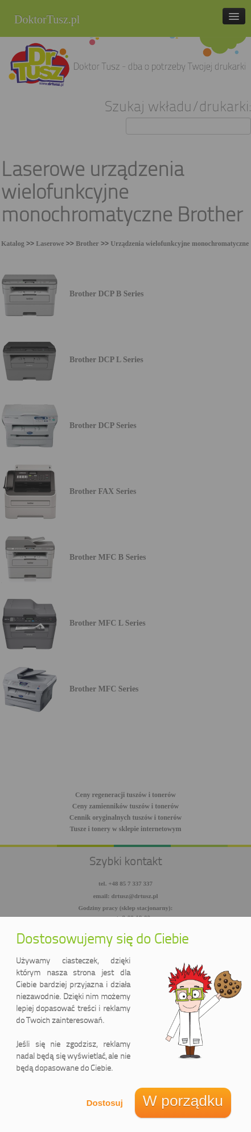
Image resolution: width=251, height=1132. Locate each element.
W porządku (183, 1100)
